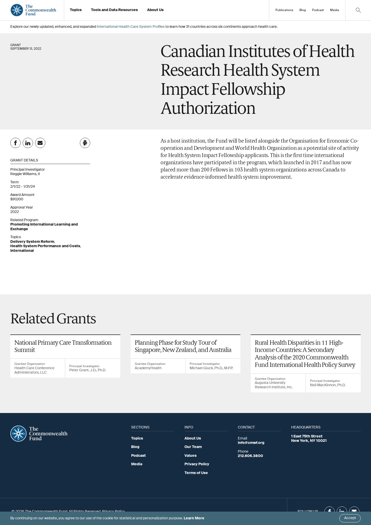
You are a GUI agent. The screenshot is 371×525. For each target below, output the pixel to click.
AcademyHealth (148, 368)
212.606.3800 (250, 456)
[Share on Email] (40, 143)
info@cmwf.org (251, 443)
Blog (302, 10)
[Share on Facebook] (15, 143)
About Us (192, 438)
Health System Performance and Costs (45, 246)
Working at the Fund (167, 11)
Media (334, 10)
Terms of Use (196, 473)
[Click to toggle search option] (358, 10)
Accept (350, 518)
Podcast (318, 10)
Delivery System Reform (32, 242)
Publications (284, 10)
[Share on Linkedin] (28, 143)
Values (190, 456)
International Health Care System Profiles (131, 27)
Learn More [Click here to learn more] (194, 518)
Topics (137, 438)
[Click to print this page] (85, 143)
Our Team (193, 447)
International (22, 251)
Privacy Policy (196, 464)
